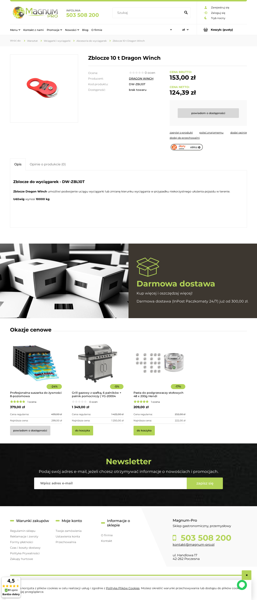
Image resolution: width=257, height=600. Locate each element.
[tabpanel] (128, 199)
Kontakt (106, 541)
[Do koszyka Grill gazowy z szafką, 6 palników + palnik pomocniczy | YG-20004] (82, 430)
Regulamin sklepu (22, 531)
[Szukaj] (186, 12)
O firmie (107, 535)
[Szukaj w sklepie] (148, 13)
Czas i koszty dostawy (25, 547)
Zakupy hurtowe (21, 559)
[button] (181, 132)
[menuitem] (15, 29)
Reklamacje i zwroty (24, 536)
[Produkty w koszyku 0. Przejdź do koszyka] (222, 29)
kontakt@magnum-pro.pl (193, 544)
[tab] (18, 164)
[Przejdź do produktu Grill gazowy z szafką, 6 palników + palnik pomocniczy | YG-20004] (98, 368)
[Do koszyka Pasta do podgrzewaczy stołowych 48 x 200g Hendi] (144, 430)
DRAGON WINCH (141, 78)
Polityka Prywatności (25, 553)
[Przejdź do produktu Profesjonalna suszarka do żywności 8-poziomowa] (36, 368)
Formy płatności (21, 542)
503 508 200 (82, 15)
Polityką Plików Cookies (123, 588)
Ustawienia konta (68, 536)
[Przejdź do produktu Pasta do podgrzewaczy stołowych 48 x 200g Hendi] (159, 368)
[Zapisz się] (205, 483)
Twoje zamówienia (69, 531)
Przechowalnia (66, 542)
